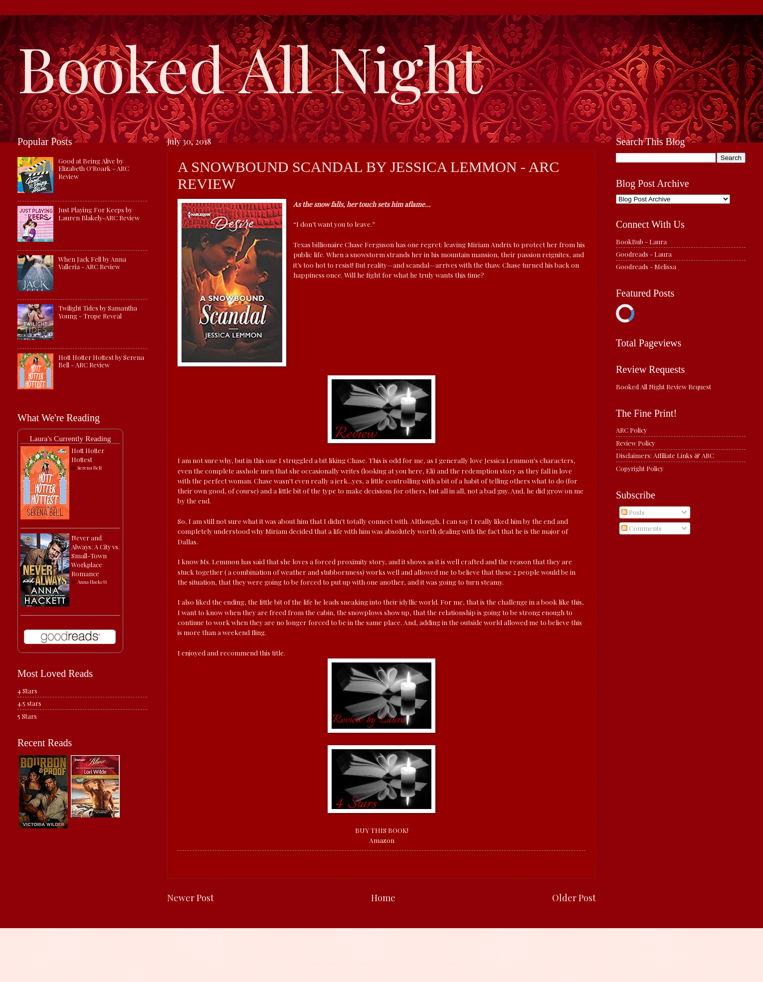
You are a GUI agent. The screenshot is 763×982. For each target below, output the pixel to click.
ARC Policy (631, 430)
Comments (641, 528)
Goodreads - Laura (644, 254)
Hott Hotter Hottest (87, 455)
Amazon (381, 839)
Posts (633, 512)
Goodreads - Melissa (646, 266)
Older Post (574, 897)
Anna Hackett (92, 581)
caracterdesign (375, 962)
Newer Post (190, 897)
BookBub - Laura (641, 241)
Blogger (448, 962)
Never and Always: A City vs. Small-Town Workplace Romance (95, 555)
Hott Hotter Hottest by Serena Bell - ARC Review (101, 361)
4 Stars (27, 690)
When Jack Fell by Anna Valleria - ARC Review (92, 263)
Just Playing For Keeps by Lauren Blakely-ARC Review (99, 213)
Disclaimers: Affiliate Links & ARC (665, 455)
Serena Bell (89, 467)
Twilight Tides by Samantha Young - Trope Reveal (97, 312)
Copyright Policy (639, 468)
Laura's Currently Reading (70, 438)
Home (383, 897)
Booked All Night (249, 67)
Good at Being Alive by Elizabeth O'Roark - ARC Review (93, 168)
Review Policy (635, 443)
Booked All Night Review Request (663, 386)
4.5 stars (29, 703)
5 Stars (27, 716)
